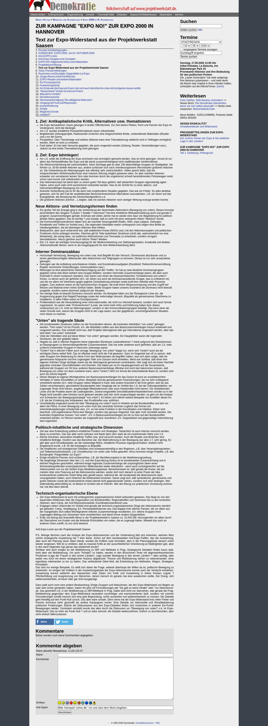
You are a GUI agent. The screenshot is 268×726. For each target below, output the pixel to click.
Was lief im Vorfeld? (50, 94)
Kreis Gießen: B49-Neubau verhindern (201, 100)
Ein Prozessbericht (50, 82)
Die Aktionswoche (49, 97)
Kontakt (139, 723)
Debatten (122, 14)
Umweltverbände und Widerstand (198, 126)
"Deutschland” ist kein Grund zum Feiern (61, 91)
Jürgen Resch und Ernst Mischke (57, 76)
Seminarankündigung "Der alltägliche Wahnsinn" (66, 100)
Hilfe (199, 29)
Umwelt (90, 14)
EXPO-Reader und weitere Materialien (60, 79)
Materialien (166, 14)
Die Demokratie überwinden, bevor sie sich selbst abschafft (203, 105)
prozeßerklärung (49, 105)
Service (179, 14)
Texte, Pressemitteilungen (52, 70)
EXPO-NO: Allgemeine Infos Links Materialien (63, 61)
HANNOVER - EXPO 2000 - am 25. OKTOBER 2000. (66, 53)
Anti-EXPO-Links (47, 56)
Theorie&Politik (105, 14)
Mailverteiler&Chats (204, 109)
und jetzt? (45, 114)
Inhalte (43, 108)
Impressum (148, 723)
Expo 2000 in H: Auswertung (98, 19)
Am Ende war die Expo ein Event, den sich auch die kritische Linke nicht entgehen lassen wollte (90, 88)
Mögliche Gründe (49, 111)
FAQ (158, 723)
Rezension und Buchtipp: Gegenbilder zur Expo (64, 73)
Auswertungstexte (49, 85)
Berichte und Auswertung (66, 19)
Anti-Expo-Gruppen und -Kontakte (56, 59)
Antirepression (56, 14)
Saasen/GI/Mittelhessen (143, 14)
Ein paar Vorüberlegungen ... (53, 50)
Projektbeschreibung (49, 64)
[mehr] (220, 86)
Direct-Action (38, 14)
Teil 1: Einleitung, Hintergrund (196, 152)
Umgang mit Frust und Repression (58, 102)
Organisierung (75, 14)
